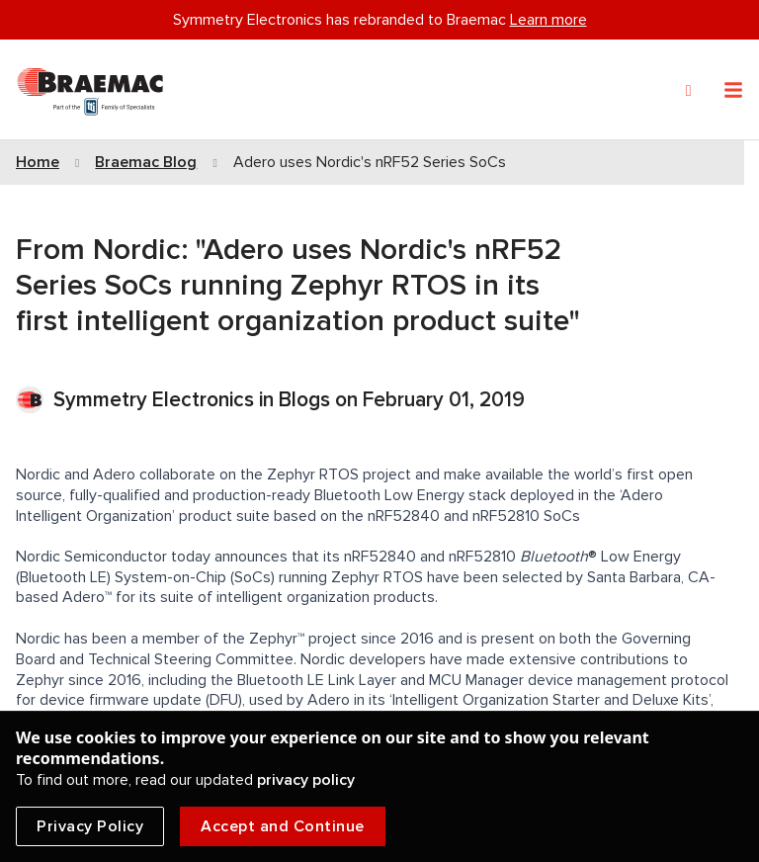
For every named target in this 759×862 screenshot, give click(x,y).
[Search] (689, 91)
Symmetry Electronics (156, 399)
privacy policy (306, 780)
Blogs (304, 399)
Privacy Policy (90, 826)
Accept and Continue (283, 826)
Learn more (548, 20)
